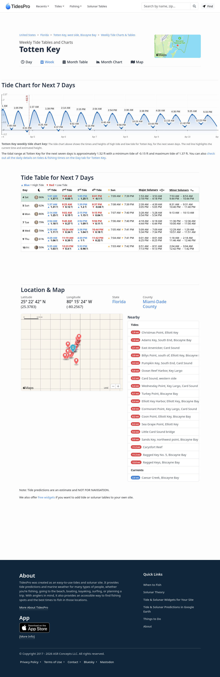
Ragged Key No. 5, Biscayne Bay (158, 455)
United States (27, 35)
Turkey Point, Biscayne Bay (154, 393)
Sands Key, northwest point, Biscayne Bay (164, 439)
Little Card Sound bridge (153, 432)
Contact (73, 662)
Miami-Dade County (155, 304)
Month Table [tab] (75, 62)
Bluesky (89, 662)
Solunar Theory (154, 592)
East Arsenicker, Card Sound (155, 348)
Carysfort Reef (146, 447)
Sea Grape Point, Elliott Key (154, 424)
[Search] (166, 6)
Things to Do (152, 619)
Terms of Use (53, 662)
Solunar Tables (97, 6)
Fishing (74, 6)
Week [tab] (47, 62)
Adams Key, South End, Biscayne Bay (161, 340)
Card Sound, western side (153, 378)
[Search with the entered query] (194, 6)
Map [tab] (137, 62)
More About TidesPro (33, 607)
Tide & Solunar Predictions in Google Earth (168, 609)
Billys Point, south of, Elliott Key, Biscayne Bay (165, 355)
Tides (58, 6)
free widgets (46, 497)
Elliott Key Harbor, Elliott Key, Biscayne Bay (165, 401)
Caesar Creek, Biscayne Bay (155, 477)
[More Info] (27, 636)
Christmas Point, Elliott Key (154, 332)
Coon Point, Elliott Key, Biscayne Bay (161, 416)
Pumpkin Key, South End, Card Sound (161, 363)
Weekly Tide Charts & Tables (118, 35)
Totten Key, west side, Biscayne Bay (74, 35)
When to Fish (152, 585)
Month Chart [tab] (109, 62)
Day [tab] (26, 62)
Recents (41, 6)
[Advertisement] (110, 23)
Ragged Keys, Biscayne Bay (155, 462)
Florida (44, 35)
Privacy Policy (29, 662)
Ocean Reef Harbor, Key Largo (156, 370)
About (147, 626)
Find (208, 6)
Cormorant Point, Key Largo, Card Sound (164, 409)
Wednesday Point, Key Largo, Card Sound (164, 386)
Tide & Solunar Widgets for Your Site (168, 600)
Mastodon (107, 662)
